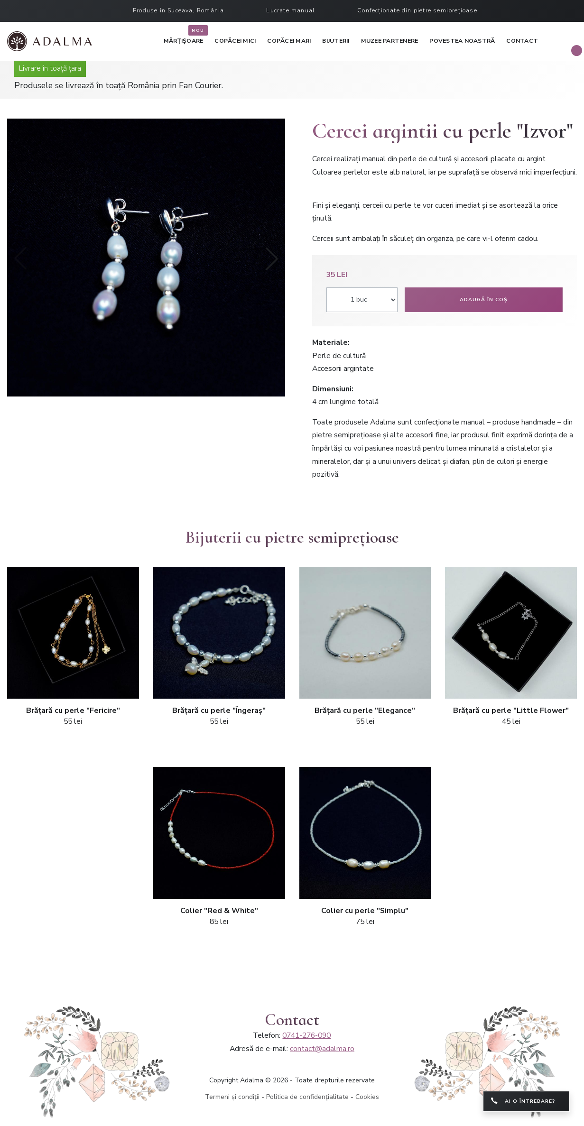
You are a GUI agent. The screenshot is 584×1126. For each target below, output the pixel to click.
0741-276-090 (306, 1035)
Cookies (367, 1096)
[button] (271, 258)
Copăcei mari (289, 41)
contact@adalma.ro (322, 1048)
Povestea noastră (462, 41)
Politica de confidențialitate (307, 1096)
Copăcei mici (235, 41)
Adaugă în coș (484, 299)
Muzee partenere (389, 41)
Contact (522, 41)
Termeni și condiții (232, 1096)
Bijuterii (335, 41)
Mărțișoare (184, 39)
